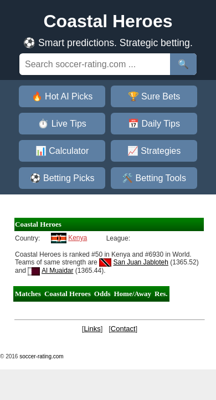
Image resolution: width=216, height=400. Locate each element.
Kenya (77, 238)
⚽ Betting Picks (62, 178)
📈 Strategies (154, 151)
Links (92, 328)
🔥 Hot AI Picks (62, 96)
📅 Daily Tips (154, 123)
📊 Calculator (62, 151)
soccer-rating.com (41, 356)
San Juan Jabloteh (141, 262)
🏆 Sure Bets (154, 96)
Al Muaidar (57, 270)
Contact (123, 328)
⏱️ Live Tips (62, 123)
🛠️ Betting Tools (154, 178)
